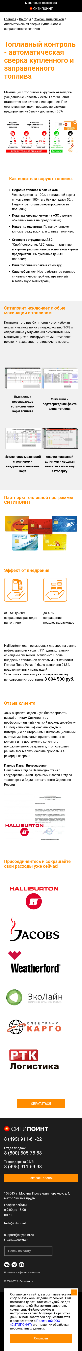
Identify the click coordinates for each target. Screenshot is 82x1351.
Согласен (41, 1338)
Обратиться (41, 1104)
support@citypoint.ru (19, 1235)
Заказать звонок (40, 1178)
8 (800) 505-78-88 (23, 1153)
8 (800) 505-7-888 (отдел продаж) (76, 9)
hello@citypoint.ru (17, 1223)
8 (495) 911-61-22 (23, 1139)
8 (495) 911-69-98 (23, 1166)
